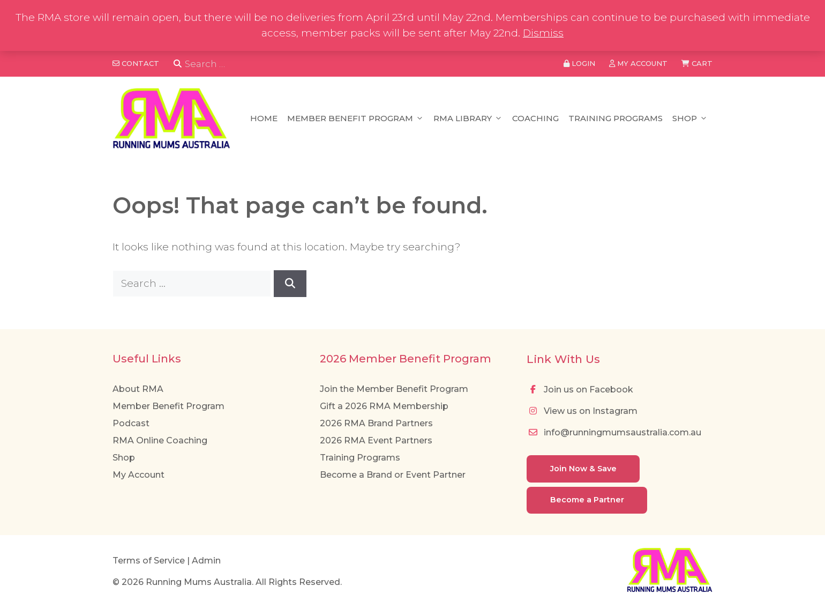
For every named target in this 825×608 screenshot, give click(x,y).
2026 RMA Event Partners (376, 440)
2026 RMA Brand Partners (376, 423)
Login (579, 63)
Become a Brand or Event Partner (393, 475)
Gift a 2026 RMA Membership (384, 406)
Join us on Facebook (580, 389)
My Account (138, 475)
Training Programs (615, 118)
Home (264, 118)
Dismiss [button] (543, 33)
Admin (206, 560)
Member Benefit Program (355, 118)
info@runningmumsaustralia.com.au (614, 432)
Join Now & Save (583, 468)
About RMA (137, 389)
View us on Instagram (582, 411)
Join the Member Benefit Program (394, 389)
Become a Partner (587, 500)
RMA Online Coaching (159, 440)
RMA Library (467, 118)
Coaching (535, 118)
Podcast (130, 423)
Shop (690, 118)
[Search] (177, 64)
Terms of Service (148, 560)
